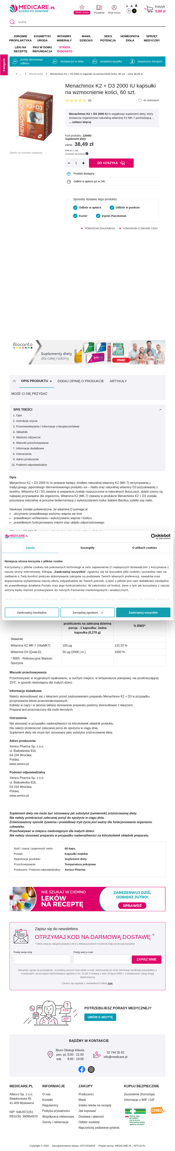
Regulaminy (50, 1105)
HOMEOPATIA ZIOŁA (130, 38)
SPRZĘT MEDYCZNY (152, 38)
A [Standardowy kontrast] (129, 11)
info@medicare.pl (115, 1057)
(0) (89, 100)
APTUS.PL (139, 1145)
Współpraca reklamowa (58, 1116)
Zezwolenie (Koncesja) (139, 1094)
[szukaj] (87, 22)
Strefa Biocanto (64, 49)
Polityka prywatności (56, 1110)
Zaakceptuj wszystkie (143, 612)
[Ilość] (76, 163)
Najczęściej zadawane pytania (98, 1127)
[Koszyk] (148, 9)
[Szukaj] (12, 22)
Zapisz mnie (147, 959)
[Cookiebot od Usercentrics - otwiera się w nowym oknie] (153, 536)
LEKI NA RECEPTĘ (20, 49)
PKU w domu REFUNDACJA (42, 49)
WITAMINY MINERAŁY (64, 38)
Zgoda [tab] (30, 547)
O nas (46, 1094)
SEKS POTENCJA (108, 38)
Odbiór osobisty (89, 1122)
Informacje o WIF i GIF (139, 1099)
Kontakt (47, 1099)
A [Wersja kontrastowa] (134, 11)
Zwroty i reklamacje (55, 1122)
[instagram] (91, 1069)
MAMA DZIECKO (86, 38)
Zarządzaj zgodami (88, 612)
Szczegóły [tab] (87, 547)
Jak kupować (87, 1110)
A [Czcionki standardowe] (127, 6)
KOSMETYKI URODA (42, 38)
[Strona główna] (11, 74)
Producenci (86, 1094)
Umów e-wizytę (100, 1017)
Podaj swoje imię (23, 952)
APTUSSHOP (87, 1145)
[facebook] (81, 1069)
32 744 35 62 (115, 1052)
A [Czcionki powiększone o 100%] (136, 6)
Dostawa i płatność (91, 1116)
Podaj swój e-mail (82, 952)
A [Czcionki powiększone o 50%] (132, 6)
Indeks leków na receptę (94, 1105)
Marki (82, 1099)
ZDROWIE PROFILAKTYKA (20, 38)
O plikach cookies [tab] (144, 547)
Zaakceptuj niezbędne (32, 612)
